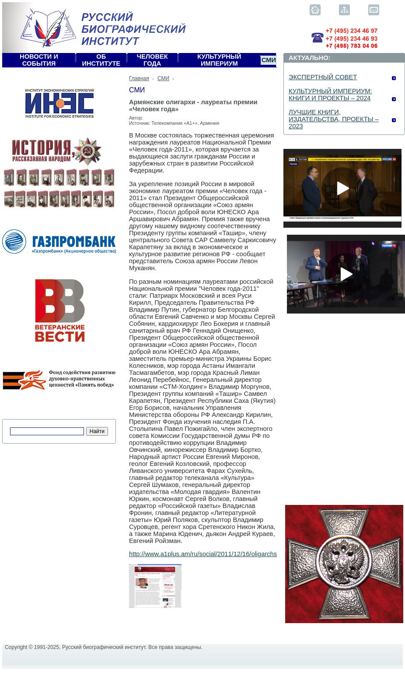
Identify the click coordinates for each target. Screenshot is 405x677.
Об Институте (101, 60)
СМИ (269, 59)
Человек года (152, 60)
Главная (139, 78)
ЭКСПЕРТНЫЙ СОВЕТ (323, 77)
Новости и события (39, 60)
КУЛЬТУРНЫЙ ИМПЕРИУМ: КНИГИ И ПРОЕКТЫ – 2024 (330, 95)
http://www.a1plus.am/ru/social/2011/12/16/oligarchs (203, 553)
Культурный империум (219, 60)
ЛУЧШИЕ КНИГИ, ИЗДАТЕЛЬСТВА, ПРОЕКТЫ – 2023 (334, 119)
